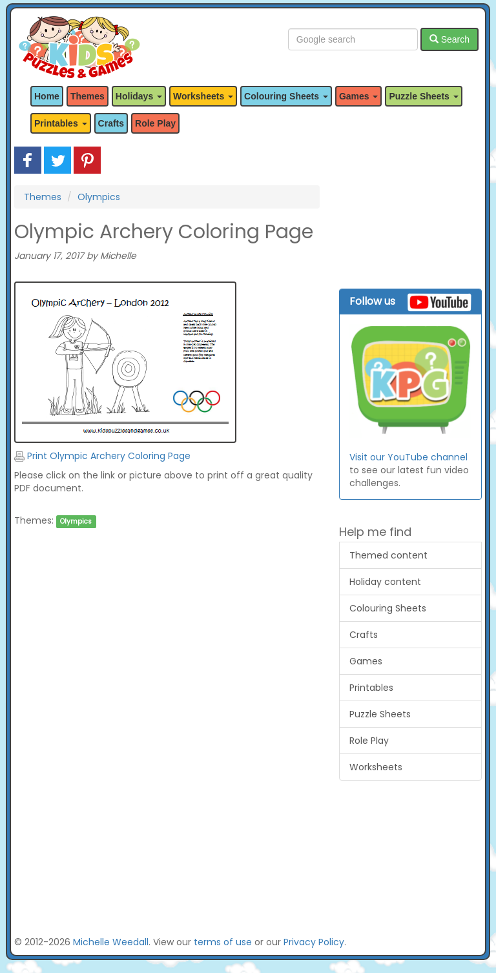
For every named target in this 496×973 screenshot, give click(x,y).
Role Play (155, 123)
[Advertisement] (167, 666)
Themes (87, 96)
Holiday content (385, 581)
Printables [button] (60, 123)
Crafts (111, 123)
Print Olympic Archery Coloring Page (102, 455)
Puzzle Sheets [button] (423, 96)
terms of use (223, 942)
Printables (371, 687)
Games (365, 661)
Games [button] (358, 96)
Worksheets (375, 767)
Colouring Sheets (387, 608)
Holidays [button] (139, 96)
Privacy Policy (314, 942)
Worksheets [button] (203, 96)
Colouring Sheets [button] (286, 96)
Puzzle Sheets (380, 714)
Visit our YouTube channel (408, 457)
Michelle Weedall (111, 942)
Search (449, 39)
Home (46, 96)
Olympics (99, 196)
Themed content (388, 555)
